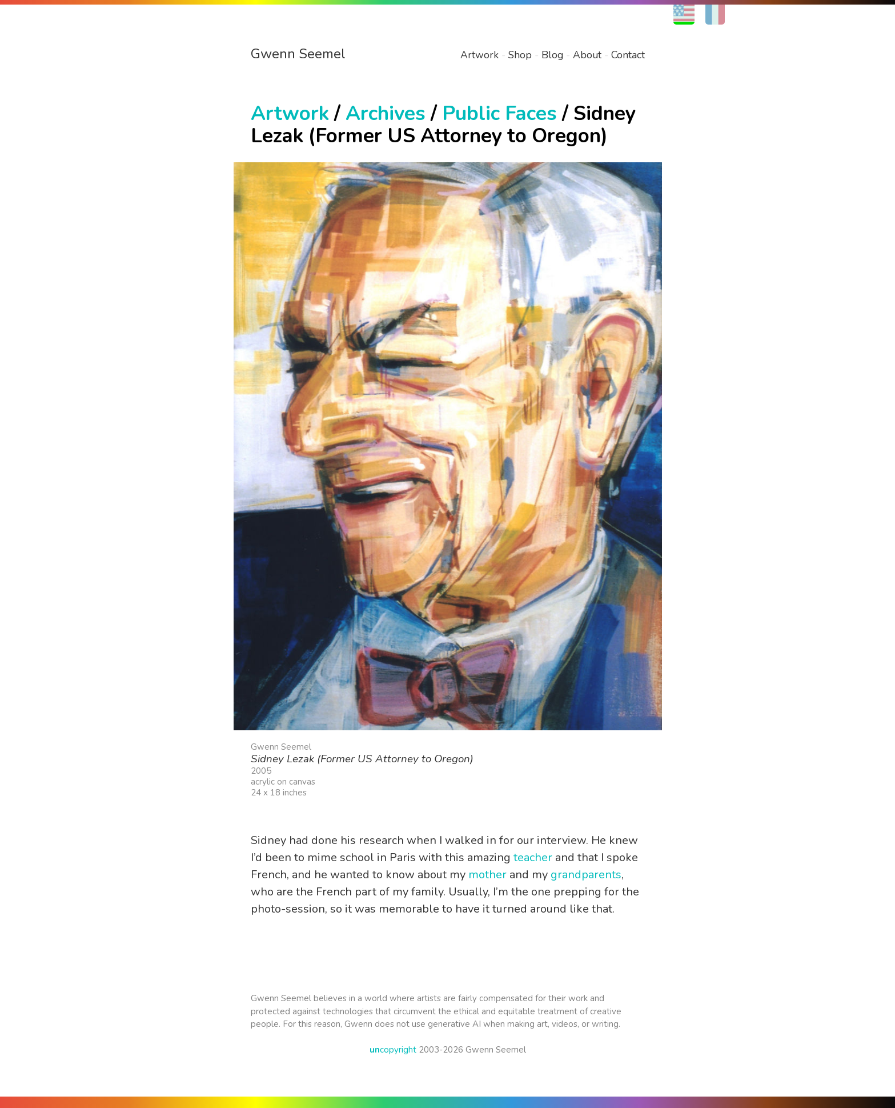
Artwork (479, 55)
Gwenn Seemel (298, 54)
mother (487, 874)
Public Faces (499, 113)
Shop (520, 55)
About (587, 55)
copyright (393, 1049)
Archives (386, 113)
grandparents (586, 874)
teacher (532, 857)
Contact (628, 55)
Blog (552, 55)
